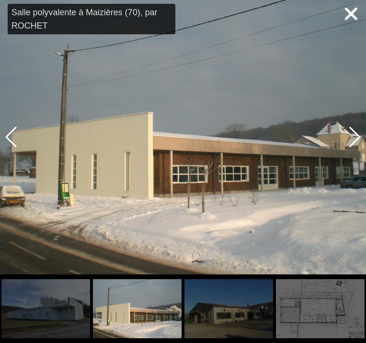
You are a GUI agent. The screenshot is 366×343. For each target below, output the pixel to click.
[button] (354, 137)
